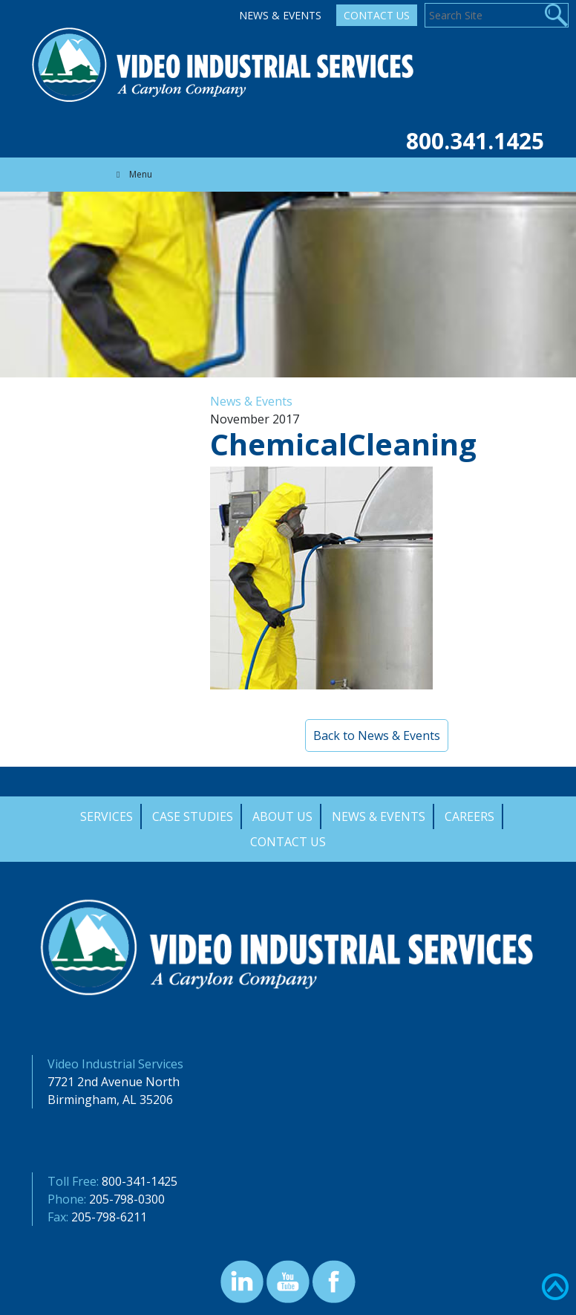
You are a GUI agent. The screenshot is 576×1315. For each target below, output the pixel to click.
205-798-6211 (109, 1217)
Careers (469, 816)
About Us (282, 816)
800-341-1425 (139, 1181)
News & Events (280, 15)
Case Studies (192, 816)
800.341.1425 (475, 141)
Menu (132, 174)
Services (106, 816)
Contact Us (377, 15)
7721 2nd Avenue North (114, 1082)
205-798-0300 (127, 1199)
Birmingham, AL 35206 (110, 1099)
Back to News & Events (376, 735)
